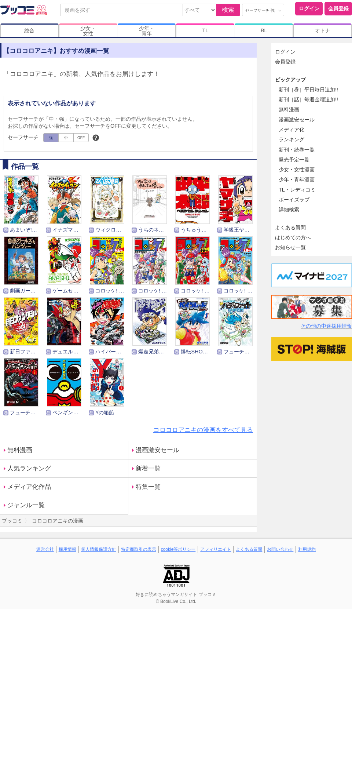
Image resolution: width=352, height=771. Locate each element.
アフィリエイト (215, 549)
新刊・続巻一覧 (297, 150)
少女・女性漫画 (297, 169)
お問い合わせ (280, 549)
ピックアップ (290, 80)
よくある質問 (290, 227)
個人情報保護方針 (98, 549)
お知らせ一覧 (290, 247)
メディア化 (291, 129)
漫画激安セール (157, 450)
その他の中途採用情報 (326, 326)
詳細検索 (289, 209)
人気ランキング (29, 468)
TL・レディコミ (297, 190)
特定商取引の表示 (138, 549)
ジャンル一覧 (26, 505)
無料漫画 (19, 450)
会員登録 (338, 8)
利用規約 (307, 549)
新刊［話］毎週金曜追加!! (308, 99)
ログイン (309, 8)
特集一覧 (148, 486)
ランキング (291, 139)
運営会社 (45, 549)
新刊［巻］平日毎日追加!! (308, 89)
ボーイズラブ (294, 200)
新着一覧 (148, 468)
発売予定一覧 (294, 160)
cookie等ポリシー (178, 549)
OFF (81, 138)
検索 (228, 9)
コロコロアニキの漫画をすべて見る (203, 429)
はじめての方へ (293, 237)
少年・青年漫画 (297, 179)
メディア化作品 (29, 486)
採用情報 (67, 549)
